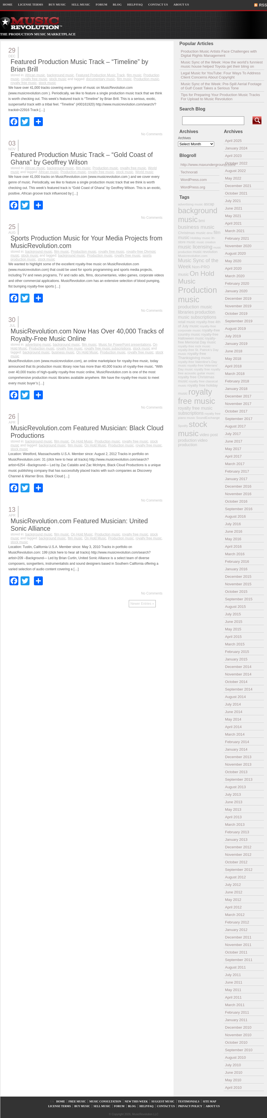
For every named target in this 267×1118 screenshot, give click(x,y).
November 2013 (238, 764)
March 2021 (234, 231)
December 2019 (238, 298)
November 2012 (238, 854)
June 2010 (233, 1072)
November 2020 (238, 246)
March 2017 (234, 464)
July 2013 (233, 794)
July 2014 (233, 704)
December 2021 (238, 186)
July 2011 (233, 975)
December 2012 (238, 847)
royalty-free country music (199, 332)
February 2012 (237, 922)
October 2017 (236, 411)
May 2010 (233, 1080)
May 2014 (233, 719)
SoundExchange (208, 417)
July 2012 (233, 885)
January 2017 (236, 479)
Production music (146, 79)
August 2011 (235, 967)
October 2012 (236, 862)
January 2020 (236, 291)
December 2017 (238, 396)
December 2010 (238, 1027)
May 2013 (233, 809)
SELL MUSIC (80, 4)
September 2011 (239, 960)
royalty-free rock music (194, 346)
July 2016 (233, 524)
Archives (184, 138)
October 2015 (236, 591)
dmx (210, 233)
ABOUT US (181, 4)
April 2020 (233, 268)
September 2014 (239, 689)
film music (134, 75)
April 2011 (233, 997)
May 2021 (233, 216)
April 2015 (233, 637)
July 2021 (233, 201)
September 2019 (239, 321)
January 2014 (236, 749)
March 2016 (234, 554)
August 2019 (235, 328)
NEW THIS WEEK (136, 1101)
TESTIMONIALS (188, 1101)
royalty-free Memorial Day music (197, 340)
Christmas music (192, 233)
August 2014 (235, 697)
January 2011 (236, 1020)
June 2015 (233, 622)
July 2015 (233, 614)
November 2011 (238, 945)
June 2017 (233, 441)
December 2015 (238, 576)
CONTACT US (158, 4)
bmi (202, 220)
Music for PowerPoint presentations (124, 345)
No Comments (151, 134)
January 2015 (236, 659)
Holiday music (201, 238)
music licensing (195, 247)
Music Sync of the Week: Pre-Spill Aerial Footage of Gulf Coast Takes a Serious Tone (221, 86)
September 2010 (239, 1050)
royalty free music (34, 79)
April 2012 (233, 907)
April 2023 (233, 156)
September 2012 (239, 870)
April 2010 (233, 1087)
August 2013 (235, 787)
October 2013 (236, 772)
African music (35, 75)
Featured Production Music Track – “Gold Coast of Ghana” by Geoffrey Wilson (82, 158)
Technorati (189, 172)
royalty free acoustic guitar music (199, 371)
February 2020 (237, 283)
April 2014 (233, 727)
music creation (206, 242)
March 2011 (234, 1005)
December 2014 (238, 667)
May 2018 (233, 359)
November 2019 (238, 306)
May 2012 (233, 900)
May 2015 (233, 629)
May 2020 (233, 261)
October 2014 (236, 682)
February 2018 (237, 381)
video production (192, 442)
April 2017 (233, 456)
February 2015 (237, 652)
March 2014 (234, 734)
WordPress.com (194, 180)
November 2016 (238, 494)
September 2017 (239, 419)
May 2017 (233, 449)
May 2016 (233, 539)
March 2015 (234, 644)
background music (60, 75)
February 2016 (237, 561)
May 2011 (233, 990)
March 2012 (234, 915)
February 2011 (237, 1012)
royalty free (202, 369)
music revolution (205, 252)
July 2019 (233, 336)
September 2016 (239, 509)
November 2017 (238, 404)
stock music (58, 79)
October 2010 (236, 1042)
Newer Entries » (142, 604)
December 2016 (238, 486)
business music (62, 352)
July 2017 (233, 434)
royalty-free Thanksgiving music (194, 356)
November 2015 (238, 584)
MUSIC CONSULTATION (105, 1101)
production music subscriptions (197, 315)
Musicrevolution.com (192, 255)
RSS (263, 5)
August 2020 (235, 253)
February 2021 (237, 238)
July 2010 (233, 1065)
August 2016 (235, 516)
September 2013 (239, 779)
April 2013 (233, 817)
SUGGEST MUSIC (162, 1101)
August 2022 (235, 171)
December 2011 (238, 937)
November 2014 (238, 674)
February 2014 (237, 742)
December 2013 (238, 757)
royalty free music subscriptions (107, 348)
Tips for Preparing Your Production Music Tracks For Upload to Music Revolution (220, 97)
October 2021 (236, 193)
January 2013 (236, 839)
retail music (186, 322)
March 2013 (234, 824)
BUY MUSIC (57, 4)
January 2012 (236, 930)
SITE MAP (209, 1101)
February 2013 (237, 832)
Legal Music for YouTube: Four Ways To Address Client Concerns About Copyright (221, 75)
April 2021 (233, 223)
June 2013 (233, 802)
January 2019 (236, 343)
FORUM (101, 4)
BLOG (117, 4)
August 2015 (235, 607)
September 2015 (239, 599)
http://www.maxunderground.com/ (200, 165)
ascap (209, 204)
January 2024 (236, 148)
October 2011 (236, 952)
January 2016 (236, 569)
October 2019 (236, 313)
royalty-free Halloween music (198, 336)
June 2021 (233, 208)
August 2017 (235, 426)
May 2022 (233, 178)
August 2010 (235, 1057)
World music (144, 172)
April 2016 (233, 546)
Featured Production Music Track (100, 75)
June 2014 (233, 712)
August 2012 (235, 877)
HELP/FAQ (134, 4)
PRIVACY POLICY (190, 1106)
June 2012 (233, 892)
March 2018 (234, 374)
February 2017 (237, 471)
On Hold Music (87, 352)
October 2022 (236, 163)
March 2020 (234, 276)
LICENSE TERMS (30, 4)
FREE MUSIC (77, 1101)
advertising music (38, 345)
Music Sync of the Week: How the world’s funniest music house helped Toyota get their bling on (222, 64)
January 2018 (236, 389)
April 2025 (233, 141)
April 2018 (233, 366)
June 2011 (233, 982)
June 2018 (233, 351)
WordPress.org (193, 187)
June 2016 (233, 531)
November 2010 (238, 1035)
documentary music (100, 79)
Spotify (183, 425)
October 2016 (236, 501)
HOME (8, 4)
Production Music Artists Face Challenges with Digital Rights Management (219, 53)
